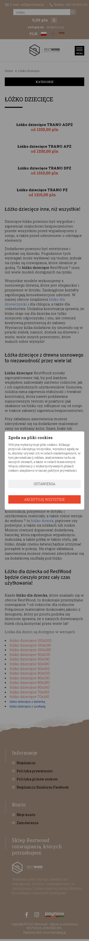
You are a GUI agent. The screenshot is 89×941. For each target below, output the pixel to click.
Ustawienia (44, 484)
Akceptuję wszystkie (44, 499)
